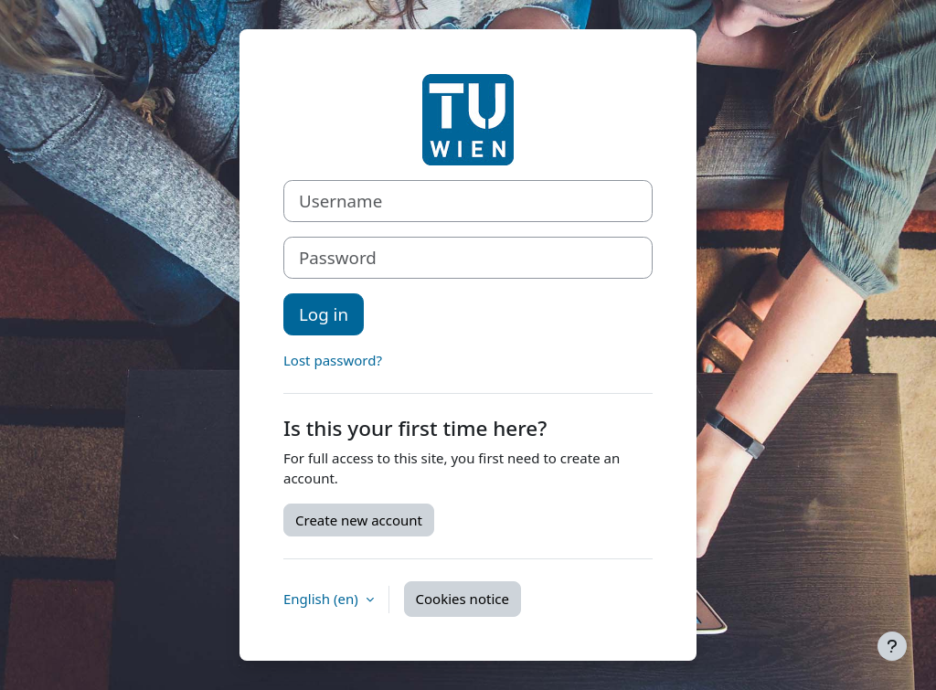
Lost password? (332, 360)
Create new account (358, 520)
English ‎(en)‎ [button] (322, 598)
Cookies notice (462, 598)
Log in (323, 314)
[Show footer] (892, 646)
